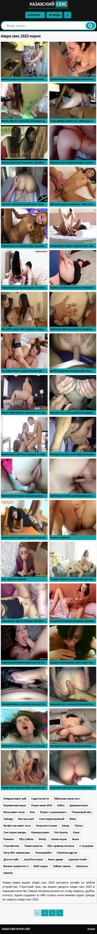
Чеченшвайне (43, 852)
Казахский (48, 4)
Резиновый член (81, 812)
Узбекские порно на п (67, 798)
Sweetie (8, 873)
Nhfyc (72, 819)
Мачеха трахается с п (15, 866)
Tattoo (78, 825)
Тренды (54, 15)
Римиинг (8, 839)
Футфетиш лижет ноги (17, 825)
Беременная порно (14, 805)
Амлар (65, 825)
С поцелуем (86, 846)
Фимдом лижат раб (14, 798)
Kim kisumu (61, 832)
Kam (32, 812)
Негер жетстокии (46, 825)
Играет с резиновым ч (53, 812)
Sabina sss (82, 866)
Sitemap (91, 929)
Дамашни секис (78, 805)
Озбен (60, 805)
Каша (76, 832)
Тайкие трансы (62, 866)
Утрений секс (11, 846)
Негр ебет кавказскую (16, 852)
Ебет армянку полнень (60, 846)
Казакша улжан (40, 832)
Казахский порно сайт (16, 929)
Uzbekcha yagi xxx (67, 852)
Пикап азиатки (33, 846)
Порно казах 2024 (41, 805)
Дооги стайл (10, 859)
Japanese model (77, 859)
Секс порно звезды (14, 832)
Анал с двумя (55, 859)
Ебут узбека (26, 839)
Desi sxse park (26, 819)
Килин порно (59, 839)
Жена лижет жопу (14, 812)
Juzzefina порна (33, 859)
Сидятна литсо (40, 798)
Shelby (42, 839)
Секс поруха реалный (51, 819)
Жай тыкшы (40, 866)
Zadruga (8, 819)
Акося (75, 839)
